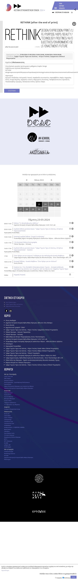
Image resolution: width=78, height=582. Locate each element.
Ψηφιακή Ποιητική (19, 275)
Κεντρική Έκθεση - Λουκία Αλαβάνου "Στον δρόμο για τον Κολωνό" (35, 261)
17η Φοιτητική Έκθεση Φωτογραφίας (25, 242)
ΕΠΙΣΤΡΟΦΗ (12, 90)
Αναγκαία (59, 578)
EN (71, 12)
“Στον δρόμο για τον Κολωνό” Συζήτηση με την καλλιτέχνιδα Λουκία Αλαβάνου (39, 255)
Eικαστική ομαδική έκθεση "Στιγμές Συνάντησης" (29, 236)
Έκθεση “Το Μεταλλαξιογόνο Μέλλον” (26, 223)
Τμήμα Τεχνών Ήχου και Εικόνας (14, 304)
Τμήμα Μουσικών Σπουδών (13, 306)
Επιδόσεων (67, 578)
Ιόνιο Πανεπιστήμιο (11, 302)
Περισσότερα (5, 570)
